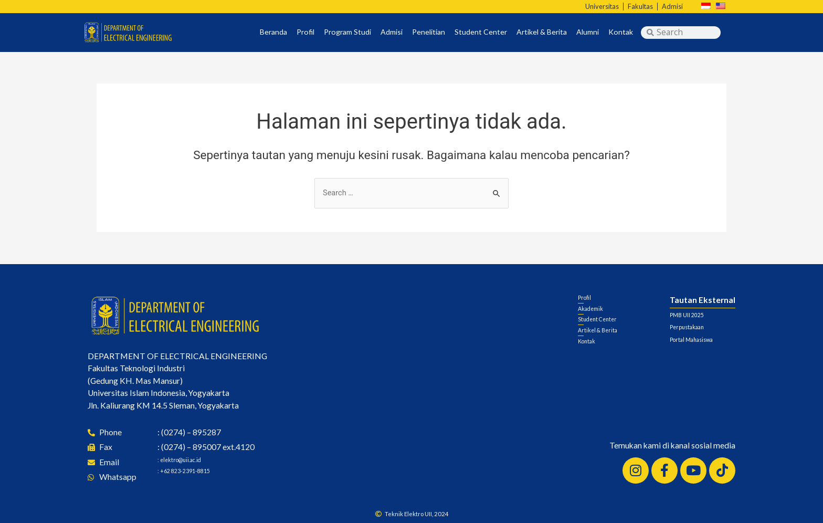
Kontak (620, 32)
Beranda (273, 32)
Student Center (481, 32)
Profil (305, 32)
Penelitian (428, 32)
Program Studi (347, 32)
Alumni (587, 32)
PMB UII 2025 (695, 314)
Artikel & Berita (541, 32)
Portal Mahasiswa (702, 338)
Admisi (392, 32)
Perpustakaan (694, 326)
